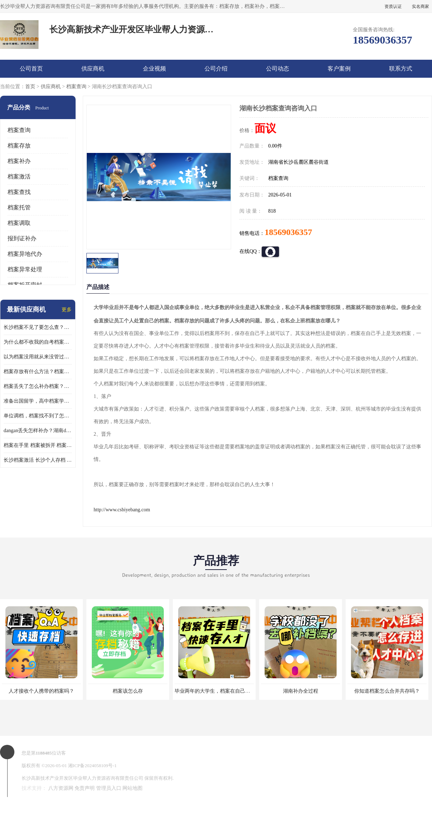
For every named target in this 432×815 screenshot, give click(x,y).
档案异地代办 (25, 254)
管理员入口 (108, 788)
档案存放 (19, 145)
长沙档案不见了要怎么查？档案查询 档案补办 (38, 327)
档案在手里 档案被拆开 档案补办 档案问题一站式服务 (38, 445)
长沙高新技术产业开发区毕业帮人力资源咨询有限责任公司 (82, 778)
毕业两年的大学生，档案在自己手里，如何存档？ (230, 691)
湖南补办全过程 (300, 691)
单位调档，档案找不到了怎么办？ (38, 415)
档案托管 (19, 207)
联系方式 (400, 68)
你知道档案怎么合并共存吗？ (387, 691)
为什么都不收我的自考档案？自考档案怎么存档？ (38, 342)
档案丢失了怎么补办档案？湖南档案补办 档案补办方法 (38, 386)
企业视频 (154, 68)
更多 (67, 309)
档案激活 (19, 176)
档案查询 (76, 86)
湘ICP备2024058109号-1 (92, 765)
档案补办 (19, 161)
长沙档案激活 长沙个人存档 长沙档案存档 (38, 460)
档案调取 (19, 223)
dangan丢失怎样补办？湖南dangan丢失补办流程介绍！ (38, 430)
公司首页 (31, 68)
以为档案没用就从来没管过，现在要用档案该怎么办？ (38, 356)
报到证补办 (22, 238)
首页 (30, 86)
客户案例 (339, 68)
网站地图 (132, 788)
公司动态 (277, 68)
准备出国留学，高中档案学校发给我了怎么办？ (38, 401)
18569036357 (288, 232)
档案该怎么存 (128, 691)
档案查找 (19, 192)
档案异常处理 (25, 269)
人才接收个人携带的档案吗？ (41, 691)
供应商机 (92, 68)
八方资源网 (60, 788)
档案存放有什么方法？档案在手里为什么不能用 (38, 371)
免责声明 (85, 788)
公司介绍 (216, 68)
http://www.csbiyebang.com (122, 509)
